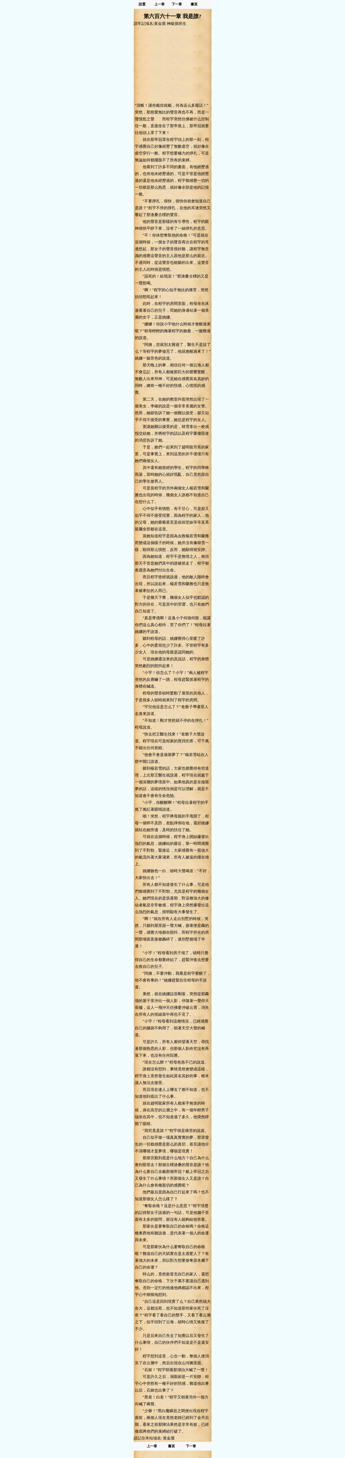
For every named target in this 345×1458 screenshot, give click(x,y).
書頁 (194, 4)
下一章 (177, 4)
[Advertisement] (173, 64)
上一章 (159, 4)
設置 (142, 4)
